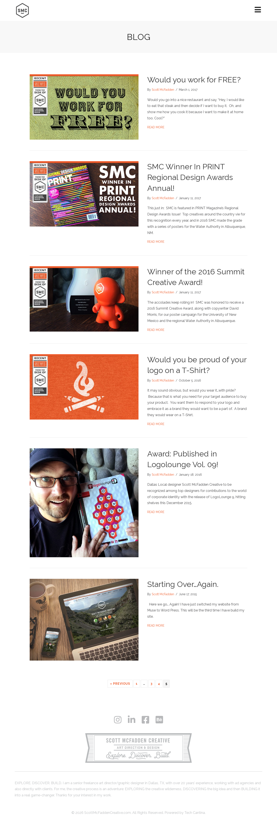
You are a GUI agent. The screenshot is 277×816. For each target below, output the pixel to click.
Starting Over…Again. (183, 584)
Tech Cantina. (195, 813)
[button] (258, 9)
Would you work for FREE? (194, 79)
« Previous (120, 683)
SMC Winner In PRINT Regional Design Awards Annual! (190, 177)
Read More (155, 127)
